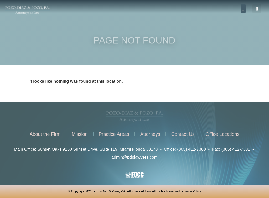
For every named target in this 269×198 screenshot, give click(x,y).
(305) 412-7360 (191, 149)
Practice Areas (114, 134)
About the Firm (45, 134)
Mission (80, 134)
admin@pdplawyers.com (134, 157)
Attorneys (150, 134)
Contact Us (183, 134)
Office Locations (223, 134)
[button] (243, 7)
